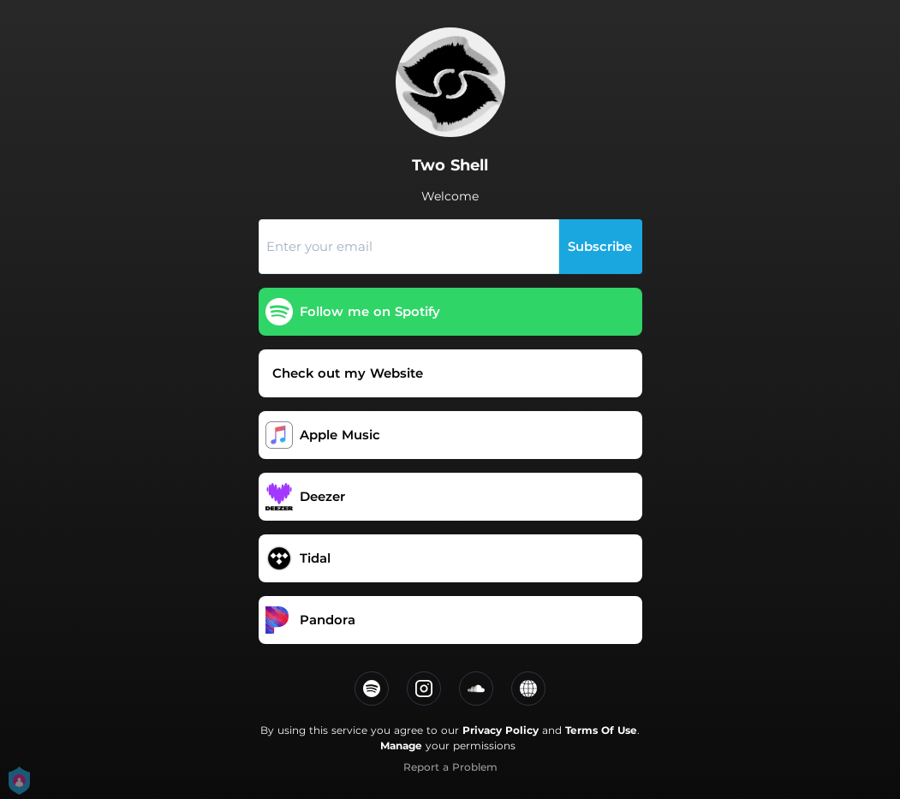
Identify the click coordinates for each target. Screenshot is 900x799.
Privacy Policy (500, 730)
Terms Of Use (601, 730)
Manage (401, 745)
